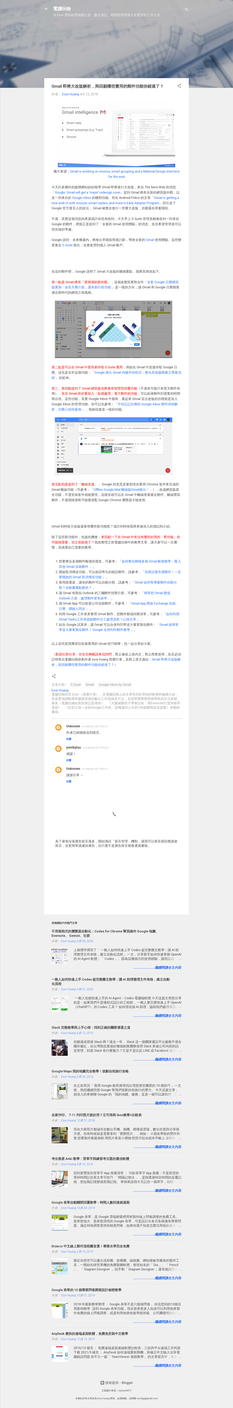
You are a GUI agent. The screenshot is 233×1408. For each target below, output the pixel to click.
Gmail (150, 240)
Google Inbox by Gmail (115, 685)
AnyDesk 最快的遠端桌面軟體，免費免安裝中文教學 (90, 1334)
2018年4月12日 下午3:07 (95, 726)
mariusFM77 (124, 1390)
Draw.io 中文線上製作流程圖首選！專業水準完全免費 (91, 1246)
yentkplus (73, 747)
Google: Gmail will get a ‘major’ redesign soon (87, 192)
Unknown (73, 726)
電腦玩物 (62, 8)
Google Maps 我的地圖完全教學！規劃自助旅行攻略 (90, 1071)
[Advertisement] (116, 49)
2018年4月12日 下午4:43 (95, 747)
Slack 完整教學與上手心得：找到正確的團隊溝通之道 (91, 1027)
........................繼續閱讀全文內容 (157, 967)
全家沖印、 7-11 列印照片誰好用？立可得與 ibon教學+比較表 (97, 1115)
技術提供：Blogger (116, 1383)
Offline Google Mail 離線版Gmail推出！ (121, 489)
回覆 (68, 739)
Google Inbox (81, 198)
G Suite (67, 245)
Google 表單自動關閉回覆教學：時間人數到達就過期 (91, 1202)
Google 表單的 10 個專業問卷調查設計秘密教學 (86, 1290)
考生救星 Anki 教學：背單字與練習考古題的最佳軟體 (90, 1159)
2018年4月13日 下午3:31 (95, 769)
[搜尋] (186, 10)
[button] (179, 86)
